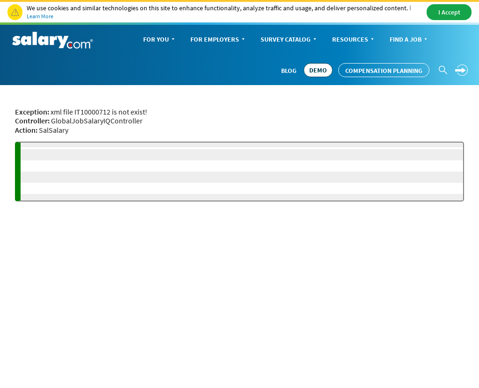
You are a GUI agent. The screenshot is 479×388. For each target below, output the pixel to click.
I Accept (449, 12)
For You (159, 40)
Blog (289, 70)
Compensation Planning (383, 70)
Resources (354, 40)
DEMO (318, 70)
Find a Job (409, 40)
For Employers (218, 40)
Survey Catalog (289, 40)
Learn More (40, 16)
